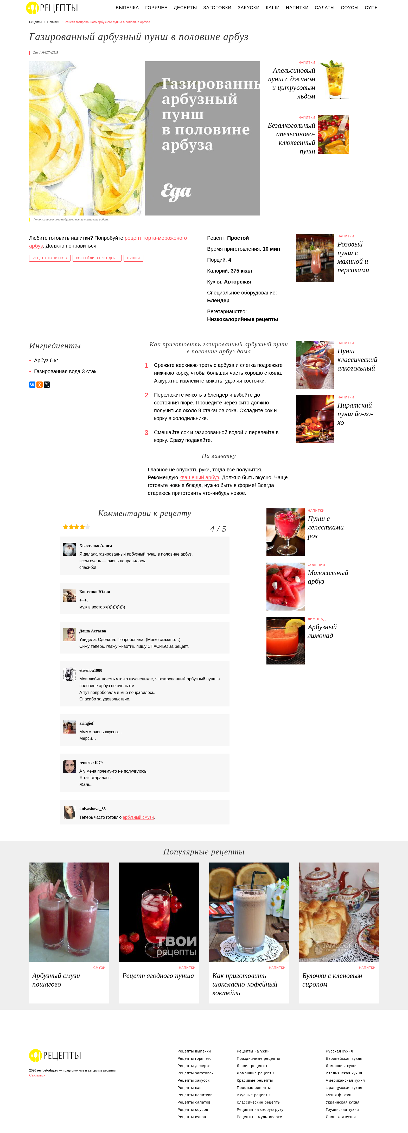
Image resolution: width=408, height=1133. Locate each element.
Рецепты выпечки (194, 1051)
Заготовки (217, 7)
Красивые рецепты (255, 1080)
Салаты (325, 7)
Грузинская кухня (342, 1109)
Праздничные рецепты (258, 1058)
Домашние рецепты (256, 1073)
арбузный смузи (138, 817)
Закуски (249, 7)
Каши (273, 7)
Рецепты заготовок (195, 1073)
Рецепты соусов (192, 1109)
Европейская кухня (344, 1058)
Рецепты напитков (195, 1095)
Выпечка (127, 7)
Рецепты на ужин (253, 1051)
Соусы (350, 7)
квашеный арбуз (199, 477)
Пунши (133, 258)
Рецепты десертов (195, 1066)
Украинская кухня (343, 1102)
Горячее (156, 7)
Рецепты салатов (194, 1102)
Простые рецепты (254, 1088)
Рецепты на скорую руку (260, 1109)
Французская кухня (344, 1088)
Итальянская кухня (344, 1073)
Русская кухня (339, 1051)
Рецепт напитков (50, 258)
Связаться (37, 1075)
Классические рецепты (259, 1102)
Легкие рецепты (252, 1066)
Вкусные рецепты (253, 1095)
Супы (372, 7)
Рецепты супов (191, 1117)
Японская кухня (341, 1117)
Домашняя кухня (342, 1066)
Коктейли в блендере (97, 258)
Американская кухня (345, 1080)
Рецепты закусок (193, 1080)
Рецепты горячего (194, 1058)
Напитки (297, 7)
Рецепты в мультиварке (259, 1117)
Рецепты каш (190, 1088)
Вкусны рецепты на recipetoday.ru (52, 7)
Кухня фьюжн (339, 1095)
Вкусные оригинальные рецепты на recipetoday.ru (55, 1055)
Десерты (185, 7)
